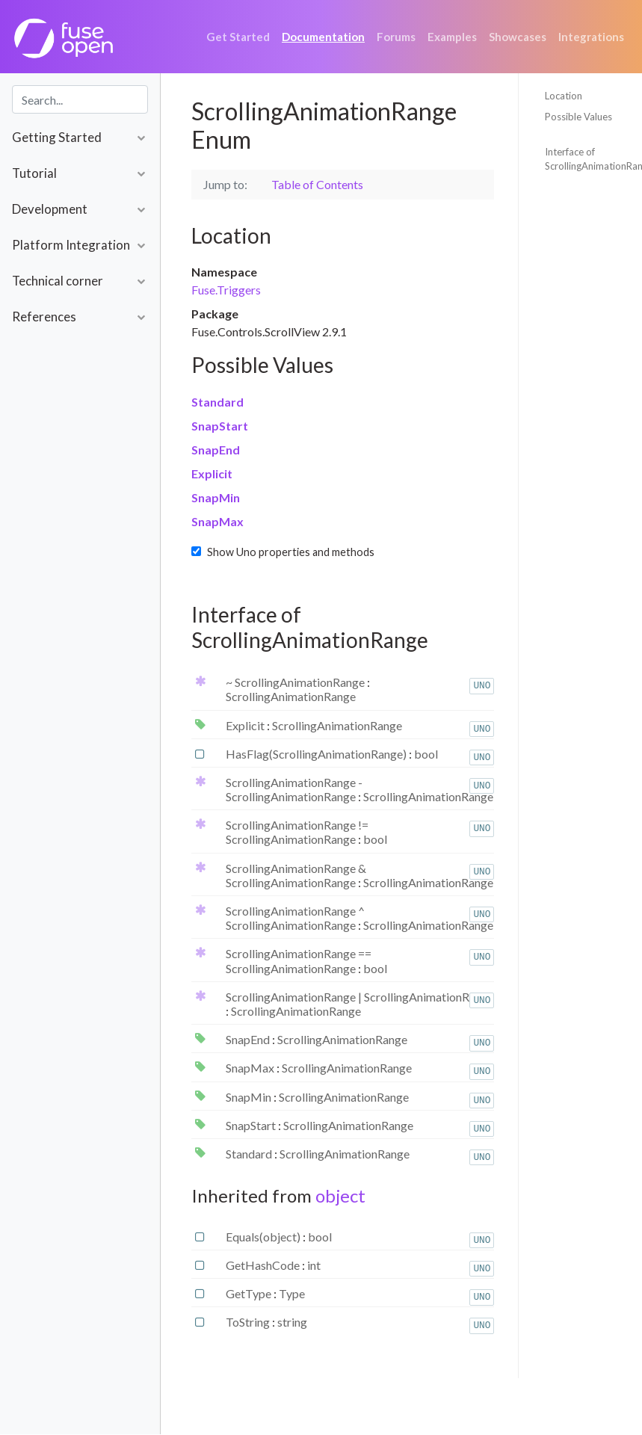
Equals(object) (264, 1236)
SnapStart (219, 426)
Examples (452, 36)
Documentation (323, 36)
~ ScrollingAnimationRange (296, 682)
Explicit (211, 473)
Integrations (591, 36)
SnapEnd (215, 449)
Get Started (238, 36)
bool (426, 754)
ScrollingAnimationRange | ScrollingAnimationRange (360, 997)
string (292, 1322)
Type (292, 1293)
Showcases (517, 36)
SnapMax (217, 521)
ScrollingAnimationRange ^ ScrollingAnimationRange (295, 918)
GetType (250, 1293)
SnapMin (215, 497)
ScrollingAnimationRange (291, 696)
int (314, 1265)
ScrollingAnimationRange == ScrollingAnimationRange (298, 960)
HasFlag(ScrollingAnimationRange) (317, 754)
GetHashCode (264, 1265)
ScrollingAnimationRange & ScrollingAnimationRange (296, 875)
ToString (249, 1322)
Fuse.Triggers (226, 290)
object (340, 1195)
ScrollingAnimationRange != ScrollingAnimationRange (297, 832)
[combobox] (80, 99)
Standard (217, 402)
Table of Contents (317, 184)
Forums (396, 36)
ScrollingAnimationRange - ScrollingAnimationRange (294, 789)
